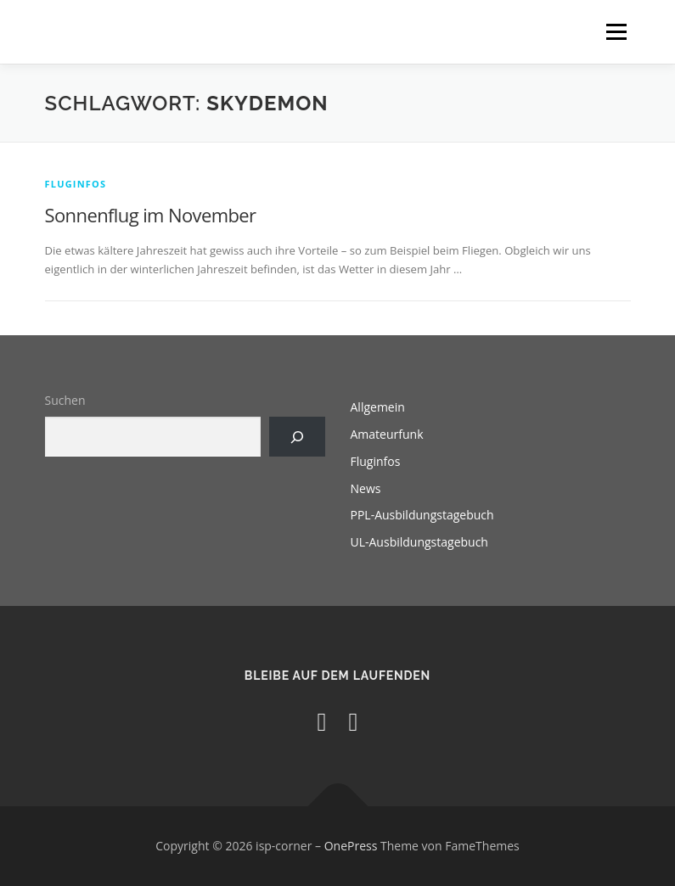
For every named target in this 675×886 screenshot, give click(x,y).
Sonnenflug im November (150, 214)
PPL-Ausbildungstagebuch (422, 515)
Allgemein (378, 407)
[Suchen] (296, 437)
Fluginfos (76, 183)
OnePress (351, 846)
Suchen (65, 400)
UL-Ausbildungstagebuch (419, 542)
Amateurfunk (387, 434)
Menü (616, 31)
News (366, 488)
